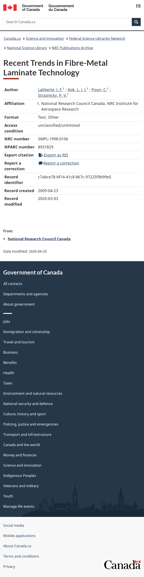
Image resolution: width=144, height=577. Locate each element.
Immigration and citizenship (26, 331)
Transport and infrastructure (27, 434)
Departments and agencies (25, 294)
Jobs (6, 321)
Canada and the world (21, 444)
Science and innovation (45, 38)
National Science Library (27, 47)
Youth (8, 496)
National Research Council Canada (39, 238)
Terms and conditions (21, 556)
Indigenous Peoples (19, 475)
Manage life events (19, 506)
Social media (13, 525)
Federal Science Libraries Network (97, 38)
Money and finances (20, 455)
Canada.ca (12, 38)
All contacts (12, 283)
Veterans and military (21, 485)
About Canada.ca (17, 546)
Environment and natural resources (32, 393)
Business (10, 352)
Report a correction (59, 163)
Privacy (9, 566)
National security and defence (28, 403)
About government (19, 304)
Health (8, 372)
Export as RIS (53, 155)
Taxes (7, 383)
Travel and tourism (19, 342)
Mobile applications (19, 535)
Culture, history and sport (24, 414)
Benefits (10, 362)
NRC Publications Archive (72, 47)
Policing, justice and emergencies (30, 424)
